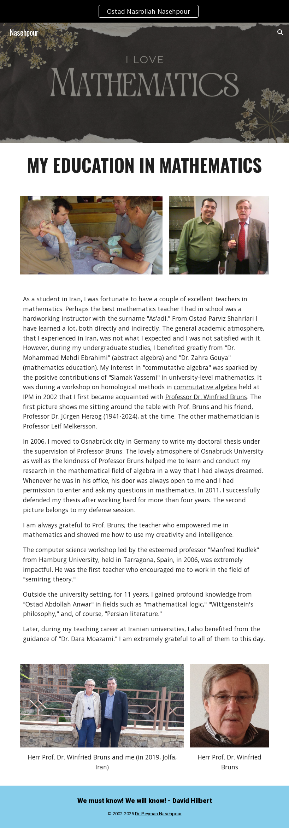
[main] (144, 165)
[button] (280, 32)
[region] (144, 11)
